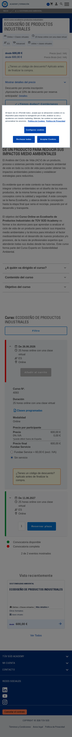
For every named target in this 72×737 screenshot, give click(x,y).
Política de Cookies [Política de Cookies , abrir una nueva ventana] (36, 121)
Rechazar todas (23, 139)
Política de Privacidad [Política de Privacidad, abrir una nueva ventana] (55, 121)
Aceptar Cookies (48, 139)
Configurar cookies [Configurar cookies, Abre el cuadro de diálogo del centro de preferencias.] (35, 130)
